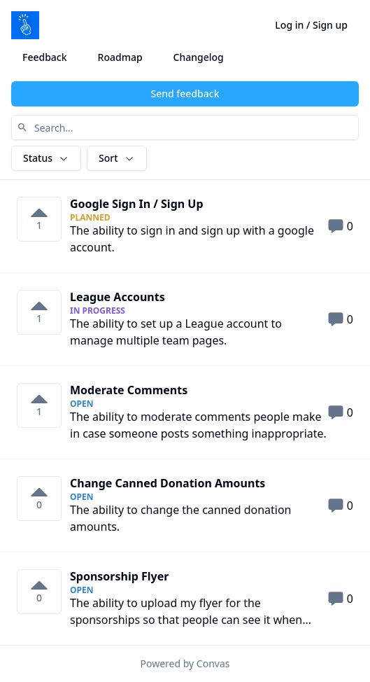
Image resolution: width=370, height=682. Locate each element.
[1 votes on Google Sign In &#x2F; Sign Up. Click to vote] (39, 219)
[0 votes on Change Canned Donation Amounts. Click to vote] (39, 498)
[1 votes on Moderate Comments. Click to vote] (39, 405)
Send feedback (185, 93)
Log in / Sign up (311, 25)
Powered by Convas (185, 663)
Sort (117, 158)
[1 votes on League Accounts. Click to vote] (39, 312)
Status (46, 158)
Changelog (198, 57)
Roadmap (120, 57)
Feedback (44, 57)
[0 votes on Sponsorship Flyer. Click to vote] (39, 591)
